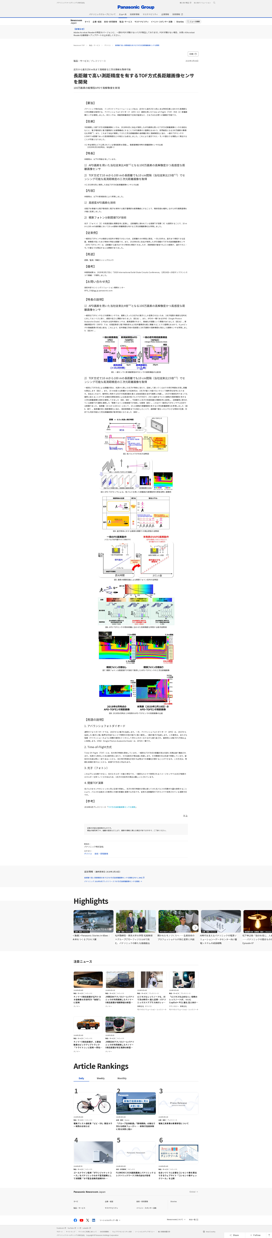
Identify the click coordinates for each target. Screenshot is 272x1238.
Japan (76, 21)
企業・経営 (97, 21)
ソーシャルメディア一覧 (109, 1220)
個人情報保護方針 (164, 1231)
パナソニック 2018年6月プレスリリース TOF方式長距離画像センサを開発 (113, 881)
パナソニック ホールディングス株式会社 (71, 3)
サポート (60, 1231)
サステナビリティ (141, 21)
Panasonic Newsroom (89, 1191)
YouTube (72, 1228)
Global (192, 1191)
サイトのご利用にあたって (87, 1231)
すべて (87, 21)
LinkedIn (87, 1228)
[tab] (101, 1078)
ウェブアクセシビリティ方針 (122, 1231)
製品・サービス (125, 21)
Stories (180, 21)
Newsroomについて (175, 1219)
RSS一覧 (192, 1219)
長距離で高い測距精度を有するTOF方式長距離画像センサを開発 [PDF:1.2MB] (114, 877)
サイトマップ (70, 1231)
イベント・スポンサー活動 (161, 21)
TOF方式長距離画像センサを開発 (121, 807)
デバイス (107, 45)
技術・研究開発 (110, 21)
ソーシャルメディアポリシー (145, 1231)
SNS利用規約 (104, 1231)
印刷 (193, 54)
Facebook (61, 1228)
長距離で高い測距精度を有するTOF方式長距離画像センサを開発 (137, 45)
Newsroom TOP (79, 45)
